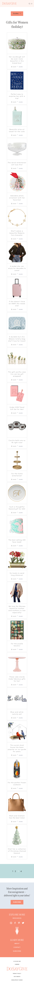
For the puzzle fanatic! (17, 645)
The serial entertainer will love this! (17, 163)
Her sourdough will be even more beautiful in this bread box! (17, 60)
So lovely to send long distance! (17, 574)
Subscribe (17, 951)
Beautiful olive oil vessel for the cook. (17, 130)
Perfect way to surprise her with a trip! (17, 96)
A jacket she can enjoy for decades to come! (17, 268)
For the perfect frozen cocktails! (17, 783)
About (17, 943)
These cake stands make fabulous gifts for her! (17, 679)
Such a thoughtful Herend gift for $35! (17, 508)
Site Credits (17, 976)
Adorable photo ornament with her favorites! (17, 198)
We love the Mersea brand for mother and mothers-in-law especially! (17, 609)
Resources (17, 918)
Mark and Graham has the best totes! (17, 817)
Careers (17, 964)
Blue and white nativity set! (17, 713)
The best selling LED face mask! (17, 541)
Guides (17, 13)
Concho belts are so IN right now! (17, 441)
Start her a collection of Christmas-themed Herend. (17, 851)
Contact (17, 947)
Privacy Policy (17, 973)
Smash (21, 980)
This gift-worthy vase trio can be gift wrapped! (17, 374)
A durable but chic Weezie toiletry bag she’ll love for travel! (17, 339)
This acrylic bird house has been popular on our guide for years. (17, 748)
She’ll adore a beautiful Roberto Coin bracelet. (17, 233)
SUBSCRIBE (17, 902)
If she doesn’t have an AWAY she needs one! (17, 303)
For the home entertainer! (17, 474)
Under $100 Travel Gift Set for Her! (17, 408)
